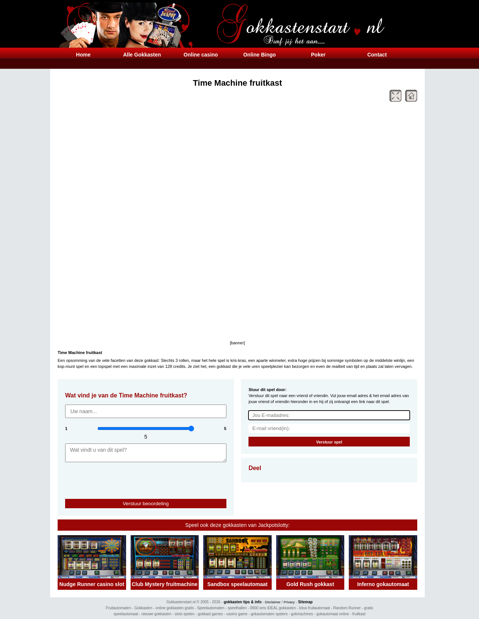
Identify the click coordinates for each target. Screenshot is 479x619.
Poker (318, 55)
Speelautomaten (211, 608)
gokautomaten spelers (269, 614)
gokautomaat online (332, 614)
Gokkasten (143, 608)
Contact (377, 55)
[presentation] (109, 477)
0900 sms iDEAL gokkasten (273, 608)
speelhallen (237, 608)
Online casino (201, 55)
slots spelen (185, 614)
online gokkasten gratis (175, 608)
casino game (237, 614)
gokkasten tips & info (243, 602)
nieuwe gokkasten (156, 614)
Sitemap (305, 602)
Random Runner (347, 608)
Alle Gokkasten (142, 55)
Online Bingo (259, 55)
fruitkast (359, 614)
